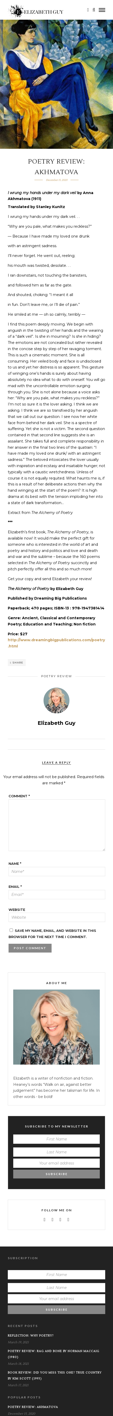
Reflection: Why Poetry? (31, 1336)
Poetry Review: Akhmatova (33, 1407)
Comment (19, 796)
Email (15, 886)
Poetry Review (56, 676)
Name (15, 863)
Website (17, 910)
